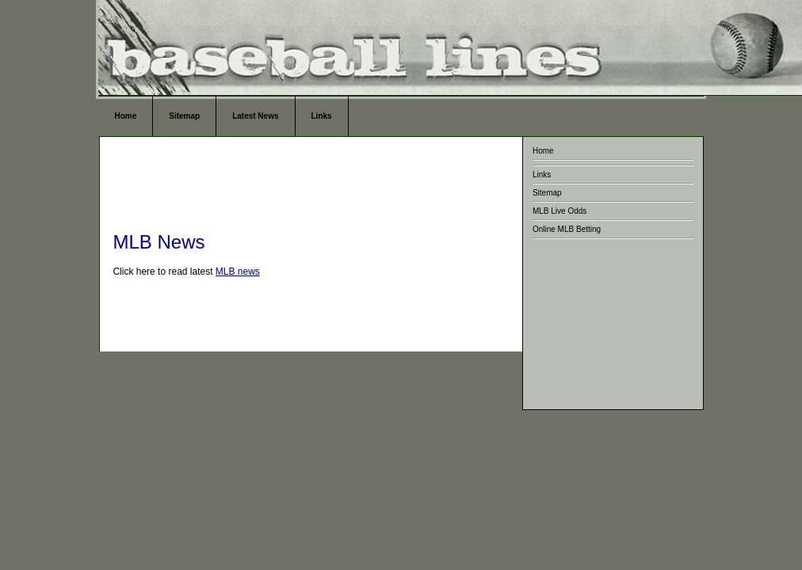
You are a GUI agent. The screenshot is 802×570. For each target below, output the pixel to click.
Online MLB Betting (567, 229)
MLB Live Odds (559, 211)
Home (125, 116)
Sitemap (184, 116)
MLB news (238, 271)
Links (321, 116)
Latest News (255, 116)
